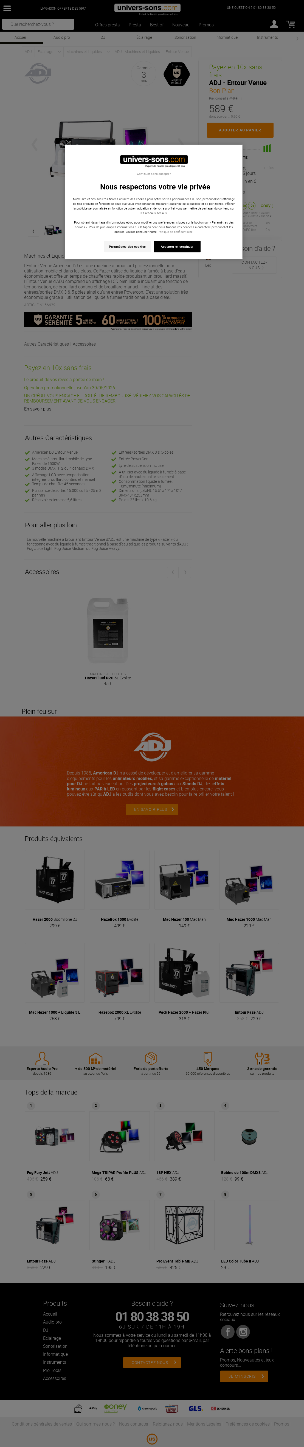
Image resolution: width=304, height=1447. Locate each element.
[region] (154, 202)
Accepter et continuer (177, 246)
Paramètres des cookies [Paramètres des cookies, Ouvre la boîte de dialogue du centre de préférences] (127, 246)
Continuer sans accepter (154, 174)
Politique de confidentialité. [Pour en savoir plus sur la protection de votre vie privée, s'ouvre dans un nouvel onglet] (175, 232)
